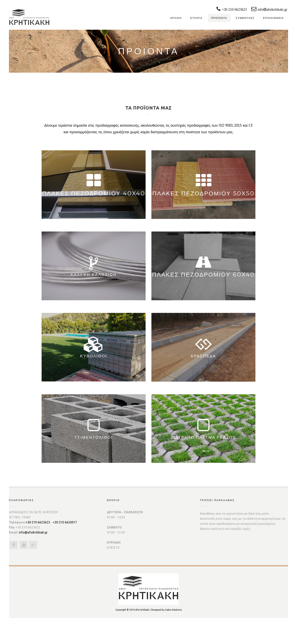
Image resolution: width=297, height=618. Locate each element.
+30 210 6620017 (65, 522)
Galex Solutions (173, 609)
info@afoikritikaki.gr (33, 532)
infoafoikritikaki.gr (277, 9)
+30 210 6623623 (236, 9)
